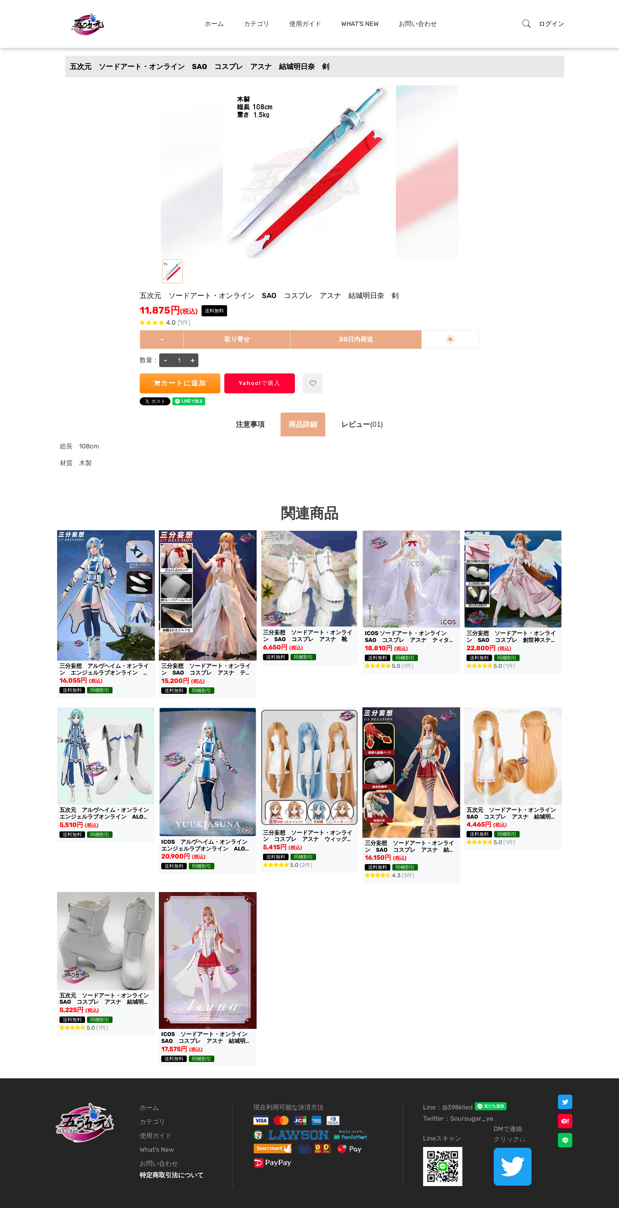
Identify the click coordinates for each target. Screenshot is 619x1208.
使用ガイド (156, 1135)
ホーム (149, 1107)
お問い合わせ (159, 1163)
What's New (157, 1149)
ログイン (551, 24)
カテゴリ (152, 1121)
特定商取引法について (172, 1175)
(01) (362, 424)
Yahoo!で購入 (260, 383)
